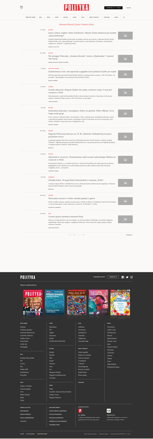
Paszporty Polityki (55, 373)
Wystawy (52, 364)
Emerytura (52, 336)
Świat (48, 17)
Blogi (82, 17)
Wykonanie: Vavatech (103, 434)
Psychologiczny (83, 367)
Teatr (50, 367)
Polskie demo (82, 373)
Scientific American (26, 336)
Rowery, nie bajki (83, 370)
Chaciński (81, 336)
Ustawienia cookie (54, 425)
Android (83, 415)
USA (21, 392)
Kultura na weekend (84, 355)
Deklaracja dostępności (56, 418)
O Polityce (23, 421)
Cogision (89, 434)
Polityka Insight (30, 434)
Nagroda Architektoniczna (57, 375)
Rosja (22, 398)
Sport (109, 344)
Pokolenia (107, 17)
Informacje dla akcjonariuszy (58, 421)
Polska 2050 (24, 370)
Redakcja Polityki (25, 408)
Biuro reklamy (24, 411)
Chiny (22, 401)
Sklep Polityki (111, 365)
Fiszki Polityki (111, 415)
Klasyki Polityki (112, 347)
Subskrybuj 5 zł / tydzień (113, 8)
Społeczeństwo (112, 339)
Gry (50, 370)
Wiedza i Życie (25, 339)
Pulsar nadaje (82, 375)
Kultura (65, 17)
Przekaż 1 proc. (112, 342)
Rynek (56, 17)
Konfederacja (24, 373)
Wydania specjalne (26, 330)
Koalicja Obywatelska (27, 358)
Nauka (74, 17)
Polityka (22, 327)
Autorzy (109, 356)
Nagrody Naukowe (55, 398)
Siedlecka (81, 327)
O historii (81, 364)
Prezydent (23, 375)
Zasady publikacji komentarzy (58, 411)
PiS (21, 361)
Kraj (40, 17)
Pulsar (51, 389)
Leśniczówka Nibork (42, 434)
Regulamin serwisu (54, 408)
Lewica (22, 364)
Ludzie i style (111, 330)
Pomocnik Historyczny (27, 333)
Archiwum (110, 353)
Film (50, 358)
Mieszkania (52, 327)
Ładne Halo (94, 434)
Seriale (51, 361)
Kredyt (51, 339)
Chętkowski (82, 339)
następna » (129, 235)
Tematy (109, 359)
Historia (109, 336)
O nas (109, 362)
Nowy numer (31, 17)
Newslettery (111, 327)
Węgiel (51, 333)
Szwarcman (82, 330)
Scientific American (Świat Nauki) (60, 392)
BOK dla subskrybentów (27, 418)
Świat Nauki (24, 342)
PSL (21, 367)
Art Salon (52, 378)
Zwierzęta (110, 350)
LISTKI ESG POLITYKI (57, 342)
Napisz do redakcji (25, 415)
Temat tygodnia (83, 353)
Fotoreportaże (111, 333)
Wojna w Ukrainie (26, 386)
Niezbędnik (24, 347)
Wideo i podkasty (94, 17)
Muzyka (51, 355)
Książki (51, 353)
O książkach (82, 361)
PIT (50, 330)
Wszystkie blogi (83, 342)
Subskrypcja (113, 277)
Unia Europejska (25, 389)
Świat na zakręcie (83, 358)
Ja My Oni (23, 344)
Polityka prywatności (55, 415)
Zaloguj (128, 8)
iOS (79, 415)
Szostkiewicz (82, 333)
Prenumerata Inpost (99, 277)
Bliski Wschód (24, 395)
